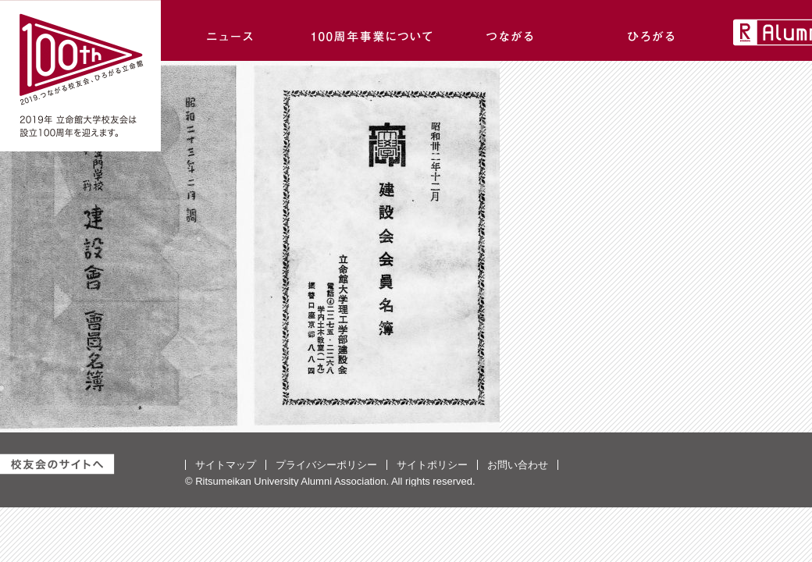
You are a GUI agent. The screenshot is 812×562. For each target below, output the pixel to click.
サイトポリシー (432, 465)
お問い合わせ (517, 465)
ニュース (231, 30)
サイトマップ (225, 465)
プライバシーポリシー (326, 465)
